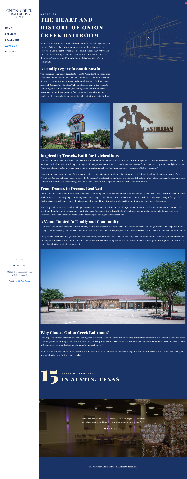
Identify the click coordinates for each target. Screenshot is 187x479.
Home (8, 28)
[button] (179, 3)
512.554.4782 (19, 265)
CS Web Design (24, 281)
